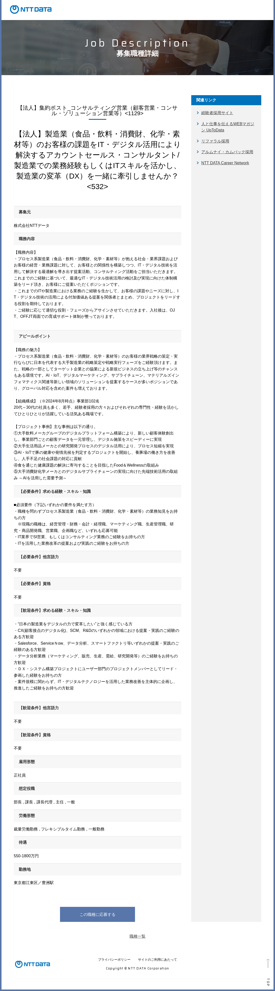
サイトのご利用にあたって (157, 959)
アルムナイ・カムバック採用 (227, 152)
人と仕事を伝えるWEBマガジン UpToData (227, 127)
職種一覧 (138, 936)
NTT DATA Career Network (225, 163)
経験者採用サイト (217, 113)
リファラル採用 (215, 141)
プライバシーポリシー (114, 959)
